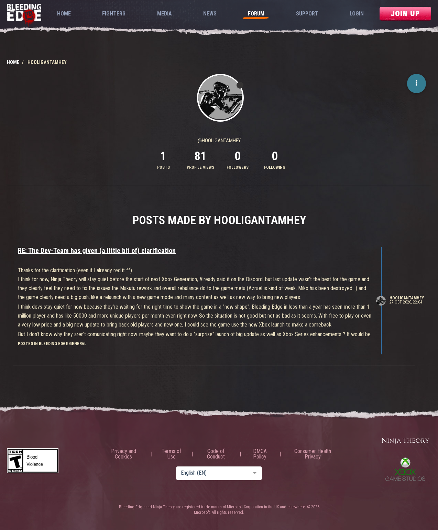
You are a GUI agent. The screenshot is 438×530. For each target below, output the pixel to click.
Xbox (405, 469)
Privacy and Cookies (123, 454)
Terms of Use (171, 454)
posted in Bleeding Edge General (52, 343)
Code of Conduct (216, 454)
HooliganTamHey (407, 298)
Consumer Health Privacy (312, 454)
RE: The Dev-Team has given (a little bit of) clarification (97, 250)
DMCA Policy (260, 454)
